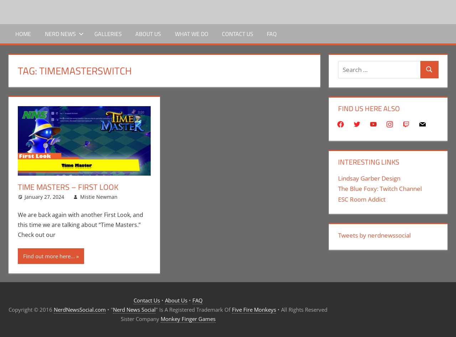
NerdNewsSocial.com (80, 309)
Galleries (108, 34)
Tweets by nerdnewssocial (374, 235)
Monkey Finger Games (188, 318)
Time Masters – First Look (68, 187)
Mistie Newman (99, 196)
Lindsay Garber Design (369, 178)
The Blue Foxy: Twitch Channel (380, 189)
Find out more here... (49, 256)
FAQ (272, 34)
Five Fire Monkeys (254, 309)
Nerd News (64, 34)
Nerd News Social (134, 309)
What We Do (191, 34)
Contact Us (237, 34)
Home (23, 34)
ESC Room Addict (361, 199)
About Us (148, 34)
